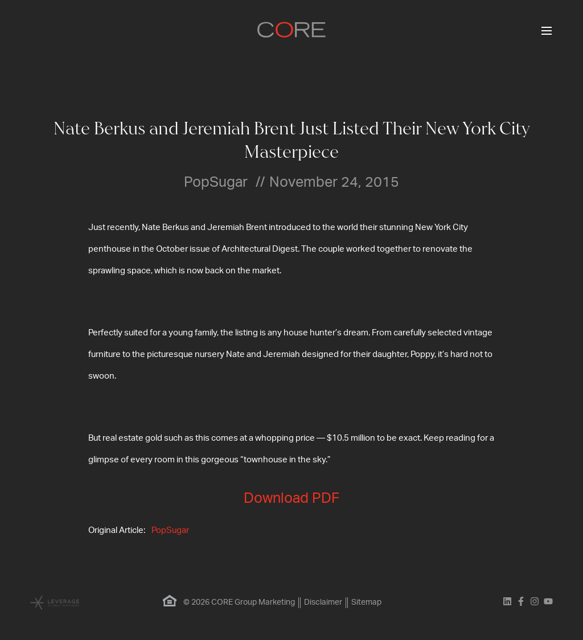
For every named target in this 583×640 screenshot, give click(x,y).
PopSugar (170, 530)
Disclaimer (323, 602)
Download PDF (291, 498)
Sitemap (366, 602)
